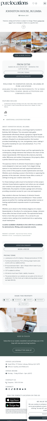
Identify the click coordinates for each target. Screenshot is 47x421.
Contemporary (17, 235)
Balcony (6, 106)
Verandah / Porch (20, 103)
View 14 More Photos (22, 55)
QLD (27, 15)
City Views (37, 105)
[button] (44, 3)
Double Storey (7, 103)
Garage (33, 105)
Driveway (17, 105)
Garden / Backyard (37, 103)
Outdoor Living (10, 105)
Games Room (27, 105)
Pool (5, 105)
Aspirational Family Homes (24, 233)
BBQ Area (21, 105)
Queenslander (26, 235)
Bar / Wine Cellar (29, 103)
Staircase (14, 103)
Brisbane (22, 15)
